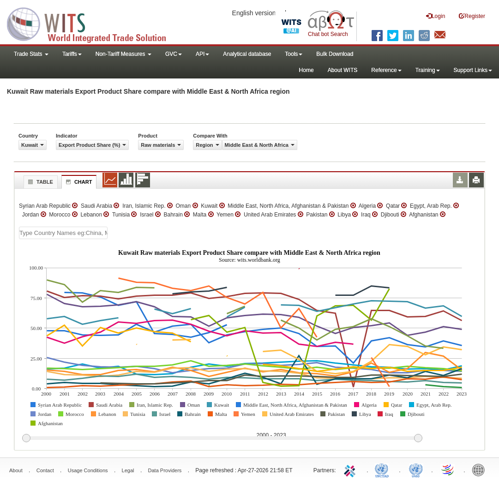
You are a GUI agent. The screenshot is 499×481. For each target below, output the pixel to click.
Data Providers (165, 470)
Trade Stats (31, 54)
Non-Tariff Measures (123, 54)
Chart (78, 182)
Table (39, 182)
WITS (92, 23)
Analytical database (247, 54)
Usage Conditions (88, 470)
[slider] (222, 438)
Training (427, 70)
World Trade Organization (448, 469)
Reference (386, 70)
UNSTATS (416, 469)
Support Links (473, 70)
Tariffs (72, 54)
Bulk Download (334, 54)
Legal (128, 470)
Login (435, 15)
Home (306, 70)
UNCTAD (383, 469)
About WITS (343, 70)
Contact (45, 470)
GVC (173, 54)
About (16, 470)
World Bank (480, 469)
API (202, 54)
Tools (293, 54)
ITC (351, 469)
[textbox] (63, 233)
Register (472, 15)
